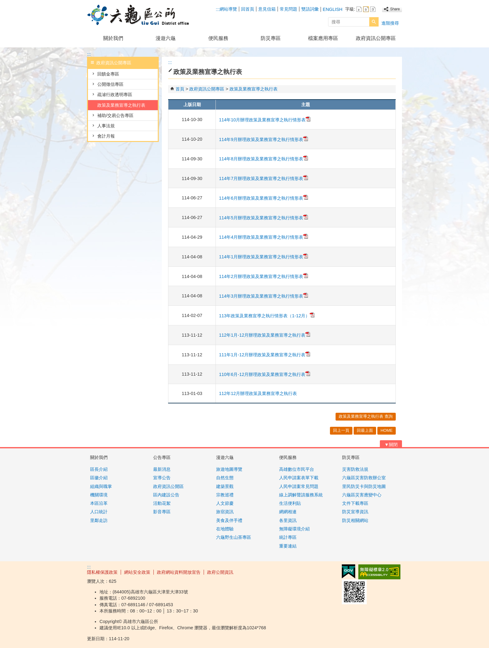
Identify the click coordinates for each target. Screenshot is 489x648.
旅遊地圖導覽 (229, 469)
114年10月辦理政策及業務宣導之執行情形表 (265, 119)
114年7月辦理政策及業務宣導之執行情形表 (263, 178)
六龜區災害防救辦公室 (364, 477)
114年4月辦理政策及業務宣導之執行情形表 (263, 237)
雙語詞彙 (310, 9)
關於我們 (113, 38)
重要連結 (288, 545)
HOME (386, 430)
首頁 (180, 88)
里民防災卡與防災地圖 (364, 486)
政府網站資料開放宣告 (179, 572)
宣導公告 (162, 477)
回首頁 (247, 9)
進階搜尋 (390, 23)
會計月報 (106, 136)
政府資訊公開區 (168, 486)
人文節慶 (225, 503)
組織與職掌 (101, 486)
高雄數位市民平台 (296, 469)
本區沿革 (99, 503)
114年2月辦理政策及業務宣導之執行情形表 (263, 276)
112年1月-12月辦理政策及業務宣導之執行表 (264, 335)
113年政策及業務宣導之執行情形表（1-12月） (267, 315)
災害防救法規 (355, 469)
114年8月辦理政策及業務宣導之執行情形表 (263, 158)
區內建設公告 (166, 494)
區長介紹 (99, 469)
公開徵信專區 (110, 84)
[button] (374, 22)
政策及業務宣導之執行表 (121, 105)
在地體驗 (225, 528)
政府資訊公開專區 (376, 38)
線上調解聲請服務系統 (301, 494)
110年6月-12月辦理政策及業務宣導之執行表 (264, 374)
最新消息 (162, 469)
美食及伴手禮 (229, 520)
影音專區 (162, 511)
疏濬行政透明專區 (114, 94)
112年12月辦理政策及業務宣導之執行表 (258, 393)
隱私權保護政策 (102, 572)
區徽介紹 (99, 477)
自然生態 (225, 477)
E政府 (348, 571)
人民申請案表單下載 (298, 477)
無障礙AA (379, 571)
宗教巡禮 (225, 494)
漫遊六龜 (166, 38)
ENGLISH (332, 9)
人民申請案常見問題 (298, 486)
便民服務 (218, 38)
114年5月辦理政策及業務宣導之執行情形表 (263, 217)
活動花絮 (162, 503)
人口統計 (99, 511)
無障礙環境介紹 (294, 528)
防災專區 (271, 38)
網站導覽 (228, 9)
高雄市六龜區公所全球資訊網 (139, 15)
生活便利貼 (290, 503)
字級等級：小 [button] (359, 9)
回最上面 (365, 430)
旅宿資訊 (225, 511)
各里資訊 (288, 520)
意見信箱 (267, 9)
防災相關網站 (355, 520)
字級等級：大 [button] (372, 9)
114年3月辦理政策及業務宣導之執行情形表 (263, 296)
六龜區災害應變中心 (361, 494)
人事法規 (106, 125)
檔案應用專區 (323, 38)
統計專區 (288, 537)
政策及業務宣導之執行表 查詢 (366, 416)
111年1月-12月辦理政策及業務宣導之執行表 (264, 354)
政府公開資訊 (220, 572)
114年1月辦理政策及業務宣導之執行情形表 (263, 256)
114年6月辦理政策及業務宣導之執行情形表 (263, 198)
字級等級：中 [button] (366, 9)
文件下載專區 (355, 503)
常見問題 (288, 9)
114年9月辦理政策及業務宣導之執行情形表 (263, 139)
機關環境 (99, 494)
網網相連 (288, 511)
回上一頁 (341, 430)
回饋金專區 (108, 73)
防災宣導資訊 (355, 511)
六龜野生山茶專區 (233, 537)
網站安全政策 (137, 572)
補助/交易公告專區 (115, 115)
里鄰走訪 (99, 520)
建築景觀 (225, 486)
